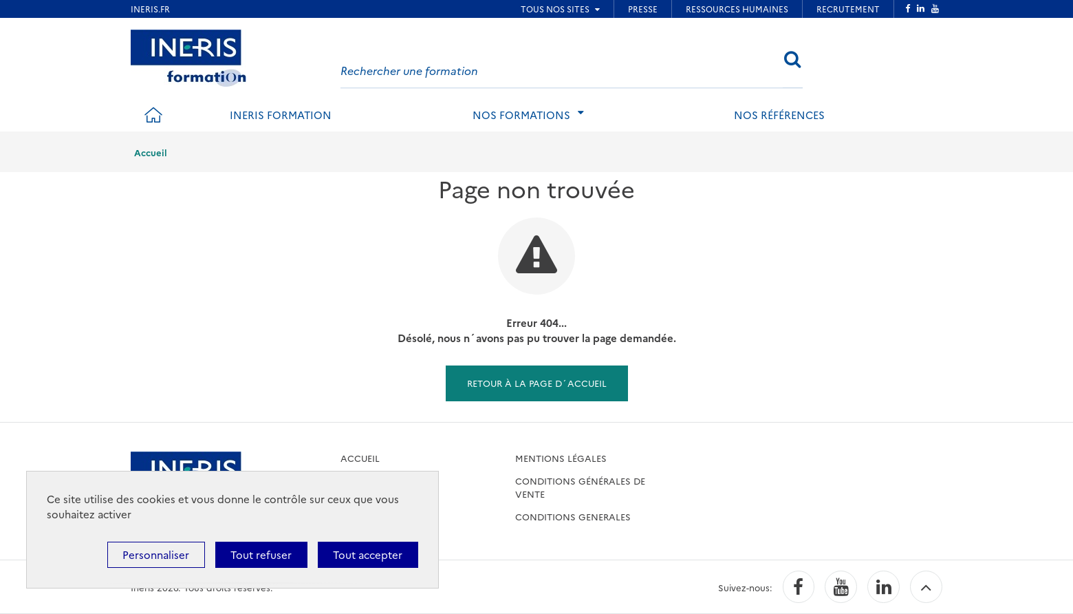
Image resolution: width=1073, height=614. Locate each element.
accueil (360, 458)
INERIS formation (281, 114)
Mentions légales (561, 458)
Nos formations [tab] (521, 114)
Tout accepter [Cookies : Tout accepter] (367, 554)
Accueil (150, 152)
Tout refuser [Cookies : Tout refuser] (261, 554)
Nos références (779, 114)
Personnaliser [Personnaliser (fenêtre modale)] (155, 554)
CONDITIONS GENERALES (573, 516)
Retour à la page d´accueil (537, 383)
